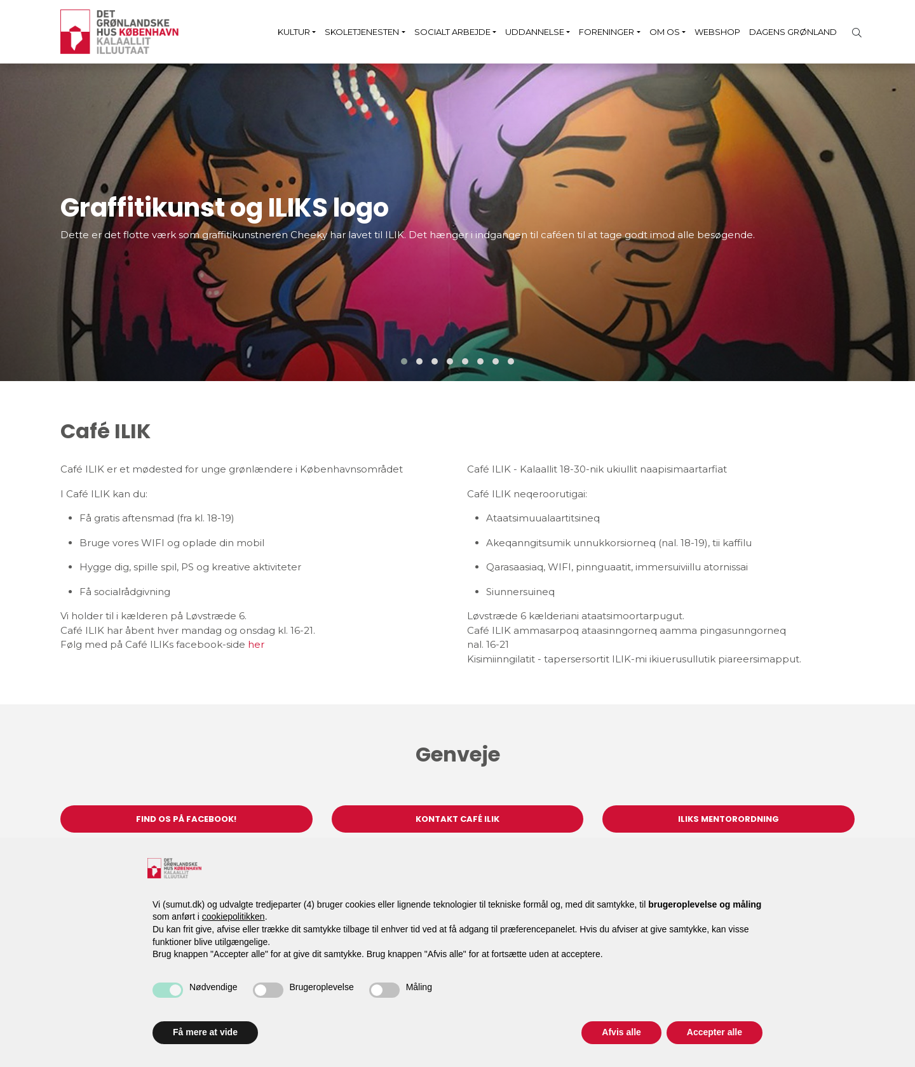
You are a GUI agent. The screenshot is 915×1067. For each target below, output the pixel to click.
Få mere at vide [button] (205, 1032)
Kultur (294, 32)
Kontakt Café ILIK (457, 819)
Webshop (717, 32)
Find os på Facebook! (186, 819)
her (256, 644)
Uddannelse (534, 32)
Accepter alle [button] (714, 1032)
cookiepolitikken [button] (233, 916)
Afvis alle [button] (621, 1032)
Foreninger (606, 32)
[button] (404, 361)
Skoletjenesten (362, 32)
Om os (664, 32)
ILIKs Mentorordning (728, 819)
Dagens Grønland (793, 32)
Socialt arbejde (452, 32)
